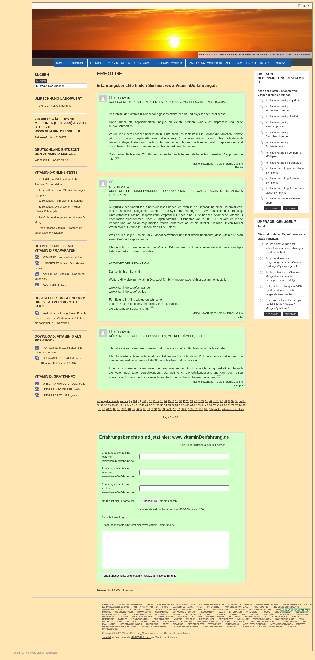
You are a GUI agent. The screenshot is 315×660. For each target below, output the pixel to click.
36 (98, 405)
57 (176, 405)
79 (110, 409)
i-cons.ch (30, 652)
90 (152, 409)
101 (195, 409)
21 (191, 401)
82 (122, 409)
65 (206, 405)
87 (140, 409)
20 (187, 401)
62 (195, 405)
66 (210, 405)
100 (190, 409)
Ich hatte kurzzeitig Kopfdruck (283, 100)
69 (221, 405)
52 (157, 405)
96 (174, 409)
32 (232, 401)
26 (210, 401)
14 (165, 401)
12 (157, 401)
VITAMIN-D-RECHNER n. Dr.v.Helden (129, 63)
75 (244, 405)
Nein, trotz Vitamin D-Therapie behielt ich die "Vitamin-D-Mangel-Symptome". (284, 304)
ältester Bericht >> (233, 409)
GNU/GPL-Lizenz (141, 637)
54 (165, 405)
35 (243, 401)
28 (217, 401)
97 (178, 409)
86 (137, 409)
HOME (60, 63)
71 (229, 405)
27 (214, 401)
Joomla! (106, 637)
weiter (217, 409)
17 (176, 401)
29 (221, 401)
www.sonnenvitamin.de (298, 54)
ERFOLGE (96, 63)
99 (185, 409)
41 (116, 405)
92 (159, 409)
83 (125, 409)
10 (150, 401)
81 (118, 409)
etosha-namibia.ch (47, 652)
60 (187, 405)
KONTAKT (281, 63)
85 (133, 409)
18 (180, 401)
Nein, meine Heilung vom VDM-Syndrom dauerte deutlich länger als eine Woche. (284, 290)
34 (240, 401)
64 (202, 405)
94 (167, 409)
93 (163, 409)
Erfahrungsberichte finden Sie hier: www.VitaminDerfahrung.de (157, 85)
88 (144, 409)
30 (225, 401)
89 (148, 409)
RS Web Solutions (122, 590)
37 (101, 405)
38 (105, 405)
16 (172, 401)
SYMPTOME (77, 63)
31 (229, 401)
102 (200, 409)
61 (191, 405)
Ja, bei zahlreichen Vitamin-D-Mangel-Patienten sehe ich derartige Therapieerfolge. (284, 276)
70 (225, 405)
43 (124, 405)
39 (109, 405)
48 (142, 405)
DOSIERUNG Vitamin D (169, 63)
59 (184, 405)
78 (107, 409)
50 (150, 405)
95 (170, 409)
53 (161, 405)
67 (214, 405)
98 (182, 409)
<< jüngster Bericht (108, 401)
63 (199, 405)
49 (146, 405)
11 (154, 401)
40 (113, 405)
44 (128, 405)
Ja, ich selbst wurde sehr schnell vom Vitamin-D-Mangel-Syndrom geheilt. (284, 247)
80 (114, 409)
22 (195, 401)
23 (199, 401)
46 (135, 405)
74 (240, 405)
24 (202, 401)
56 (173, 405)
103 (206, 409)
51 (154, 405)
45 (131, 405)
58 (180, 405)
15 (169, 401)
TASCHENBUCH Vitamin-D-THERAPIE (209, 63)
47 (139, 405)
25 (206, 401)
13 (161, 401)
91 (155, 409)
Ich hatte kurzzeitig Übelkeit (282, 116)
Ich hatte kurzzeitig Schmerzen (284, 162)
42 (120, 405)
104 (211, 409)
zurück (124, 401)
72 (232, 405)
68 (217, 405)
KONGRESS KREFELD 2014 (253, 63)
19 (184, 401)
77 (103, 409)
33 (236, 401)
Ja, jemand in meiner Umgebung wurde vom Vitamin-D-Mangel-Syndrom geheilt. (284, 262)
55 (169, 405)
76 (99, 409)
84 (129, 409)
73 (236, 405)
